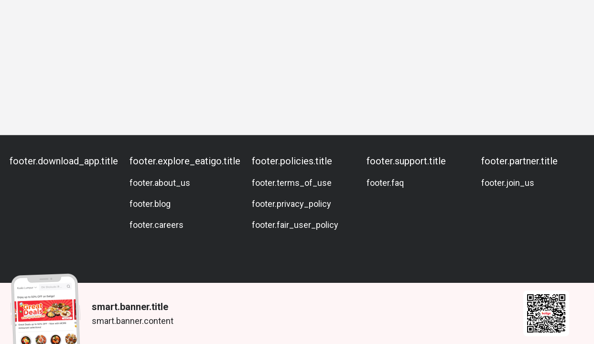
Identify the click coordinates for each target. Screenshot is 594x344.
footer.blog (150, 204)
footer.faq (385, 183)
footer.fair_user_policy (295, 225)
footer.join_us (507, 183)
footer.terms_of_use (292, 183)
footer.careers (157, 225)
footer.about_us (160, 183)
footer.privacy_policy (291, 204)
